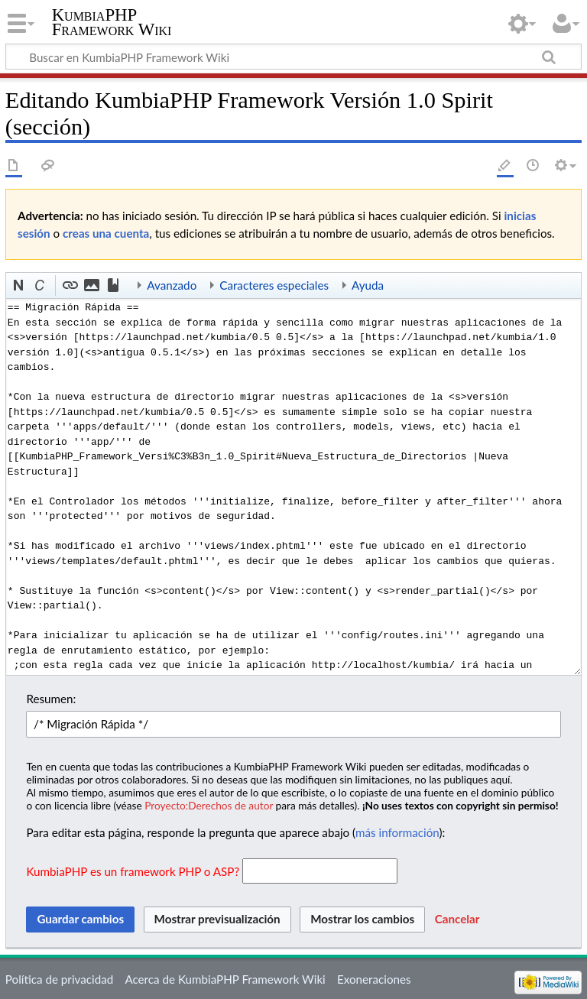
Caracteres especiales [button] (274, 285)
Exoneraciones (374, 979)
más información (397, 832)
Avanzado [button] (171, 285)
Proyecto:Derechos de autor (208, 805)
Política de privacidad (59, 979)
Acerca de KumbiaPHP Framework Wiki (225, 979)
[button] (19, 286)
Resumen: (51, 698)
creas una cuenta (106, 233)
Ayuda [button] (368, 285)
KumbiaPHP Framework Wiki (112, 22)
